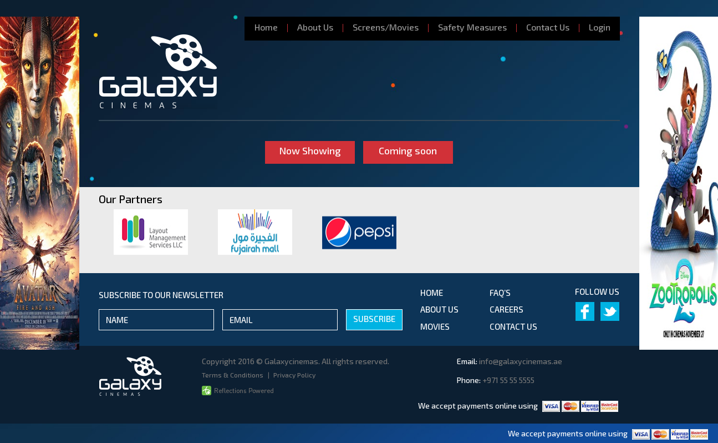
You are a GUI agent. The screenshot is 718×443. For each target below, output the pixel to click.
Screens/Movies (386, 27)
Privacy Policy (294, 375)
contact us (513, 326)
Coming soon (408, 150)
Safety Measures (472, 27)
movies (435, 326)
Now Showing (310, 150)
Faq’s (500, 293)
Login (599, 27)
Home (266, 27)
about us (439, 309)
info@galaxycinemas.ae (520, 361)
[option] (151, 232)
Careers (506, 309)
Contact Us (547, 27)
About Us (315, 27)
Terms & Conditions (233, 375)
